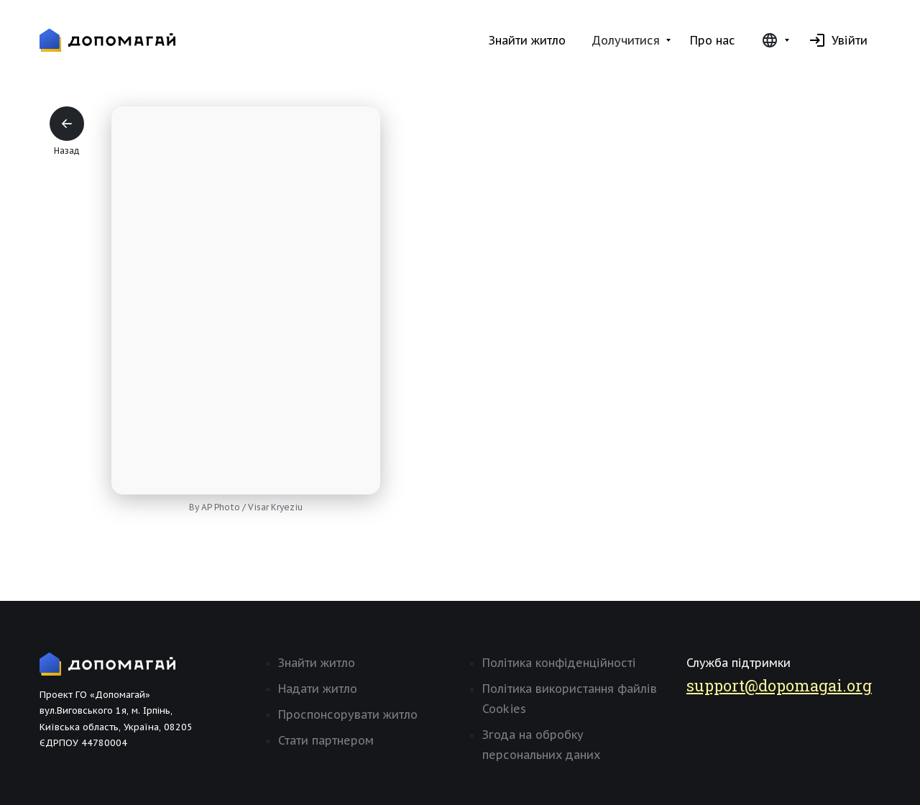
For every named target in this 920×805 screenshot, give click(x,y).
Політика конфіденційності (559, 663)
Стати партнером (326, 740)
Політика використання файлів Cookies (569, 698)
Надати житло (317, 688)
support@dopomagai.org (779, 685)
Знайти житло (527, 40)
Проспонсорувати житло (348, 714)
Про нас (712, 40)
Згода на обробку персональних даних (541, 744)
